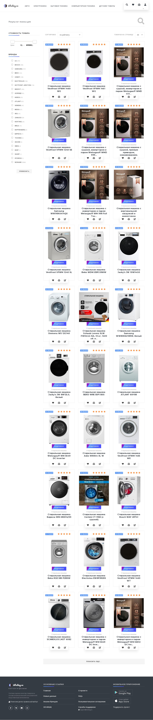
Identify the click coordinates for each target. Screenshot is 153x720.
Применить (24, 171)
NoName (20, 162)
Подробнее (59, 79)
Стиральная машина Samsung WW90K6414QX (59, 211)
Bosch (17, 65)
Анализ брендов (50, 701)
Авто (27, 6)
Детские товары (107, 6)
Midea (17, 109)
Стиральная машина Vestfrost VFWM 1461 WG (94, 88)
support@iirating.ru (86, 710)
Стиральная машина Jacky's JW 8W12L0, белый (59, 394)
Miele (17, 126)
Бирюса (18, 134)
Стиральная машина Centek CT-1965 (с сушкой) (94, 517)
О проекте (82, 690)
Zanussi (18, 118)
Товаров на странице (123, 35)
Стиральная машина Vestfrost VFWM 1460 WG (59, 88)
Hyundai (18, 158)
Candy (17, 77)
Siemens (18, 105)
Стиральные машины (59, 83)
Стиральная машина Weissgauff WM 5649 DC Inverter (59, 455)
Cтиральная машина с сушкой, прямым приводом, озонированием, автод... (129, 152)
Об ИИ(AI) (47, 707)
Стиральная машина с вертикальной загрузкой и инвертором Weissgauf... (129, 213)
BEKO (17, 73)
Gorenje (18, 93)
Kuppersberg (20, 130)
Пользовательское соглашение (91, 701)
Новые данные (49, 696)
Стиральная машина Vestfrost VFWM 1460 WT (128, 578)
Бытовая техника (59, 6)
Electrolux (19, 81)
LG (16, 61)
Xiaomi (17, 142)
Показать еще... (94, 661)
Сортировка (50, 35)
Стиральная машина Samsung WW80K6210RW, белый (129, 333)
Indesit (18, 89)
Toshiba (18, 138)
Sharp (17, 154)
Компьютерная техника (83, 6)
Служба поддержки (87, 707)
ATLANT (18, 101)
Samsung (19, 69)
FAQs (80, 696)
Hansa (17, 97)
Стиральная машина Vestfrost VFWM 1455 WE (128, 455)
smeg (17, 146)
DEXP (17, 150)
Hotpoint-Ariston (23, 85)
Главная (47, 690)
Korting (18, 122)
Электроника (40, 6)
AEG (16, 114)
